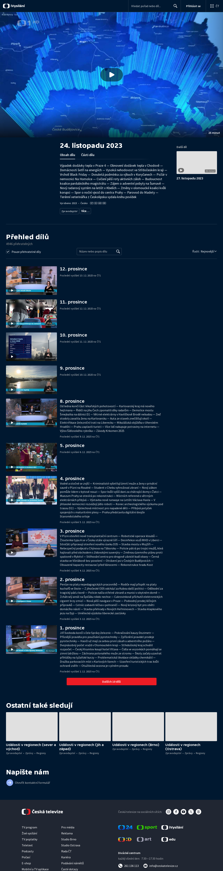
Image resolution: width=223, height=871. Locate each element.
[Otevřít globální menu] (214, 6)
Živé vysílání (29, 832)
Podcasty (28, 850)
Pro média (67, 826)
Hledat (174, 7)
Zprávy (84, 210)
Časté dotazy (69, 868)
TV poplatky (29, 838)
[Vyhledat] (118, 250)
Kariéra (66, 856)
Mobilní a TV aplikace (35, 868)
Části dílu (87, 155)
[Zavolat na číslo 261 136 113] (128, 864)
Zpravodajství (69, 210)
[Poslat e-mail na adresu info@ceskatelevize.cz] (160, 864)
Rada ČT (66, 850)
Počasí (26, 856)
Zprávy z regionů (101, 210)
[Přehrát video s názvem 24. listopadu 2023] (111, 74)
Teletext (27, 844)
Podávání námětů (72, 862)
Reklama (67, 832)
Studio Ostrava (70, 844)
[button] (111, 74)
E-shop (26, 862)
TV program (29, 826)
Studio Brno (68, 838)
